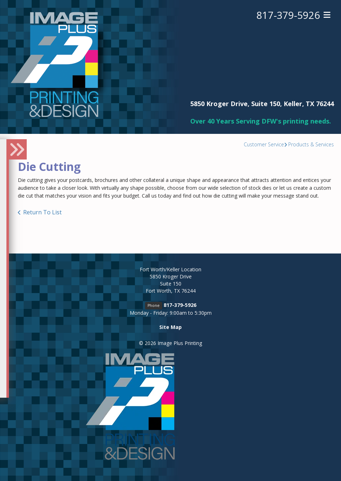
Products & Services (311, 144)
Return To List (42, 212)
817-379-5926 (288, 15)
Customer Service (264, 144)
